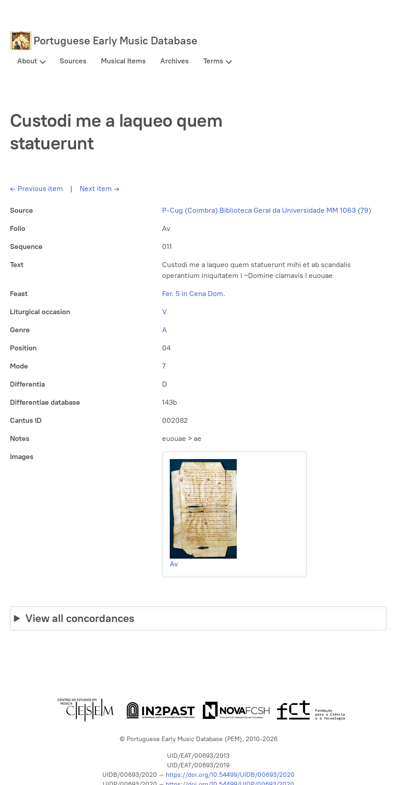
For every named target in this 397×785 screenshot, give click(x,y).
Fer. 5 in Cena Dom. (193, 293)
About (27, 61)
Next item (100, 188)
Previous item (36, 188)
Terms (213, 61)
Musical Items (123, 61)
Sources (73, 61)
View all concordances (79, 618)
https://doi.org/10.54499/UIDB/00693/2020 (230, 775)
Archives (174, 61)
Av (174, 564)
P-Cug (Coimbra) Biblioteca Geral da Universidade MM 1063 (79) (266, 210)
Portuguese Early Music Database (115, 40)
